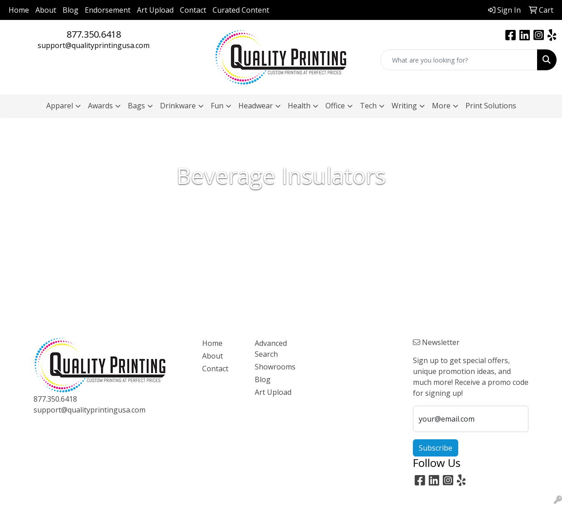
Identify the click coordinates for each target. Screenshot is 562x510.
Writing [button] (404, 106)
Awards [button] (100, 106)
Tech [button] (368, 106)
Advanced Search (271, 348)
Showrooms (275, 367)
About (45, 10)
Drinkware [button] (178, 106)
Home (19, 10)
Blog (70, 10)
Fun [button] (217, 106)
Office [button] (335, 106)
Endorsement (108, 10)
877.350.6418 (94, 34)
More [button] (441, 106)
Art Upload (155, 10)
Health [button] (299, 106)
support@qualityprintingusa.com (94, 45)
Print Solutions (490, 106)
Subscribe (435, 448)
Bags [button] (136, 106)
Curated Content (241, 10)
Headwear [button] (255, 106)
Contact (193, 10)
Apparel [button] (59, 106)
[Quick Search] (459, 59)
